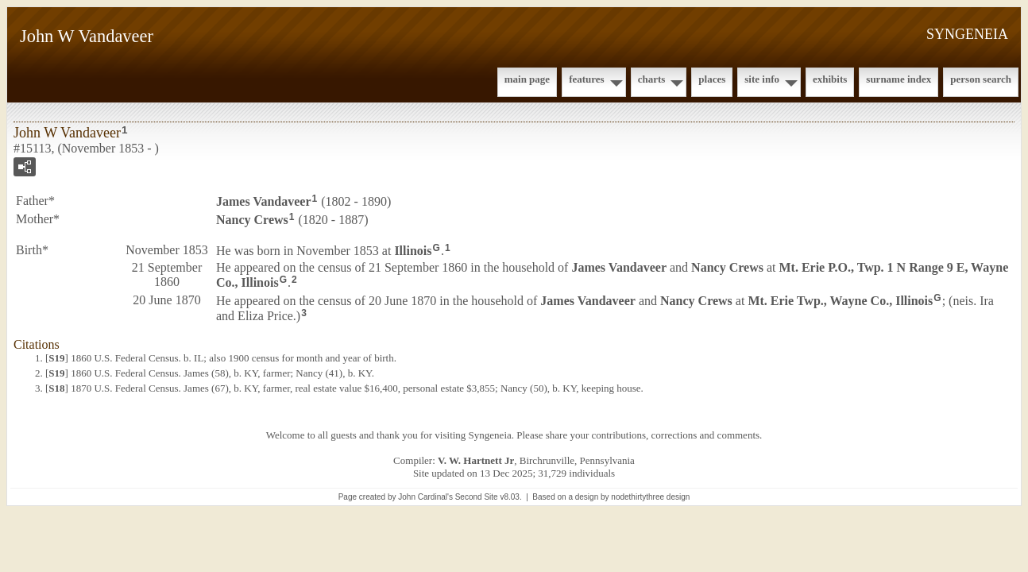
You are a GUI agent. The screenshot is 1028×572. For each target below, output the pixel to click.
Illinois (412, 250)
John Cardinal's (425, 497)
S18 (56, 388)
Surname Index (898, 79)
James (263, 201)
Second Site (476, 497)
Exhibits (830, 79)
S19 (56, 358)
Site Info (761, 79)
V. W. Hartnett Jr (476, 460)
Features (587, 79)
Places (711, 79)
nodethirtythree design (650, 497)
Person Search (980, 79)
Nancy (252, 219)
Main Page (527, 79)
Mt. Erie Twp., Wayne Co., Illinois (840, 300)
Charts (652, 79)
